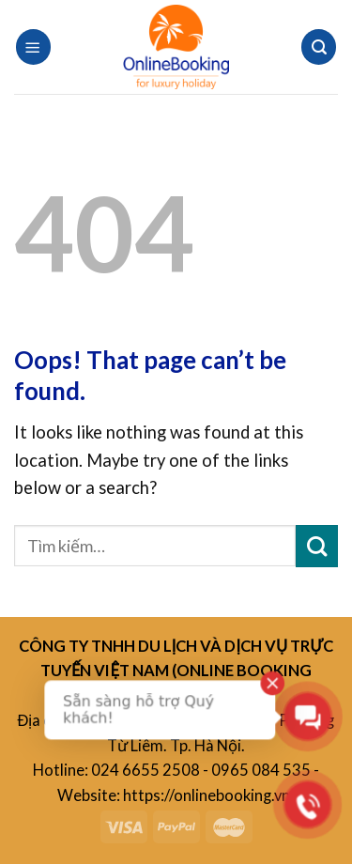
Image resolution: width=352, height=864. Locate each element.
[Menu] (33, 46)
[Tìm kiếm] (318, 46)
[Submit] (317, 546)
